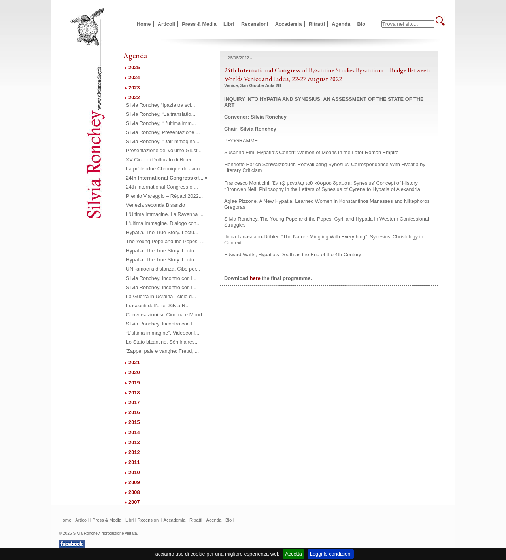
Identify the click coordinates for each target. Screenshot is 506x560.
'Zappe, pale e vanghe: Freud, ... (162, 351)
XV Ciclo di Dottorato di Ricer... (161, 160)
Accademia (288, 24)
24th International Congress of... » (167, 178)
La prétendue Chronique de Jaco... (165, 169)
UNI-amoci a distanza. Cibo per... (163, 269)
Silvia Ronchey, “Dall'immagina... (163, 141)
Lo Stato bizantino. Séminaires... (162, 342)
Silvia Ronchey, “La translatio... (160, 114)
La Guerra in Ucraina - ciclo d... (161, 296)
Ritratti (317, 24)
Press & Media (199, 24)
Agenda (341, 24)
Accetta (293, 554)
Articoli (166, 24)
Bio (361, 24)
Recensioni (254, 24)
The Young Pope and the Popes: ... (165, 241)
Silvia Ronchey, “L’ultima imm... (161, 123)
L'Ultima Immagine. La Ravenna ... (165, 214)
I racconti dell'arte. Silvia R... (158, 305)
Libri (228, 24)
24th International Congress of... (162, 187)
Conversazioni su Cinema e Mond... (166, 315)
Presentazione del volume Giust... (164, 150)
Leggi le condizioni (330, 554)
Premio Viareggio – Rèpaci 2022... (164, 196)
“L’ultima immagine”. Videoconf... (162, 333)
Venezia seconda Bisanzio (155, 205)
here (255, 278)
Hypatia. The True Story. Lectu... (162, 232)
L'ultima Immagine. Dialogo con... (163, 223)
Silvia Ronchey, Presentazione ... (163, 132)
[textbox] (407, 24)
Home (144, 24)
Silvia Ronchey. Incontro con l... (161, 278)
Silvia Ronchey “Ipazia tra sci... (160, 105)
